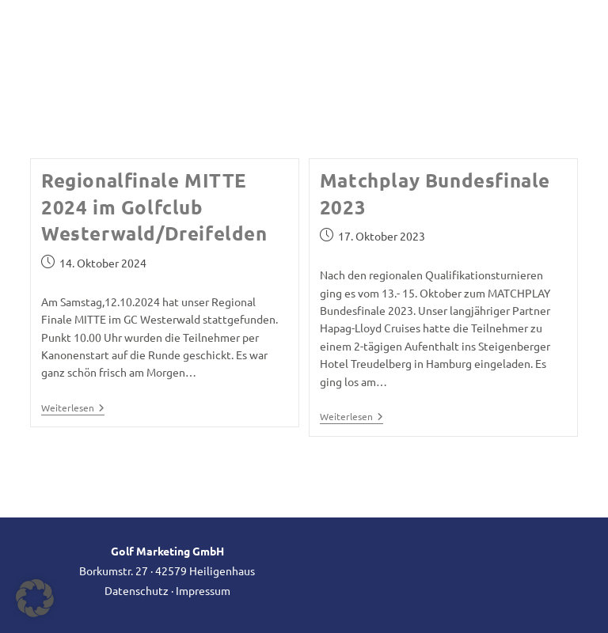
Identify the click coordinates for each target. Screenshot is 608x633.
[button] (35, 598)
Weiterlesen (72, 408)
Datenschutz (136, 590)
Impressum (203, 590)
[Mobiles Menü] (552, 44)
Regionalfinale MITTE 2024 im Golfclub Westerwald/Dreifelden (154, 206)
